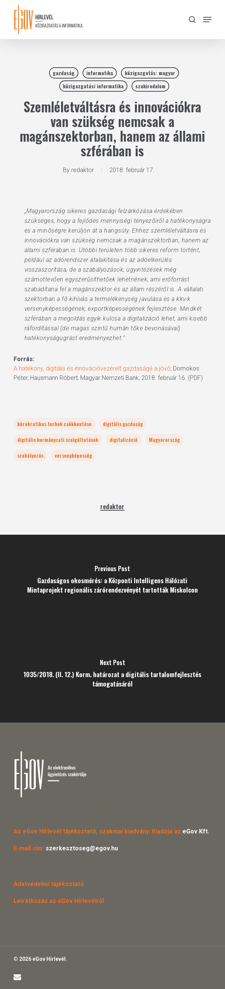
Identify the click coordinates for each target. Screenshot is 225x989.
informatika (99, 73)
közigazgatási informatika (93, 86)
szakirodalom (150, 86)
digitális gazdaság (123, 424)
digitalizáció (124, 439)
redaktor (82, 170)
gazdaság (64, 73)
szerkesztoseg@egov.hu (82, 848)
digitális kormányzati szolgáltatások (57, 439)
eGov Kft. (195, 831)
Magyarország (164, 439)
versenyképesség (73, 455)
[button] (207, 19)
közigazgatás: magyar (150, 73)
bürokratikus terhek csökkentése (54, 424)
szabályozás (30, 455)
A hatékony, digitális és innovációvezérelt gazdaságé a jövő (92, 368)
